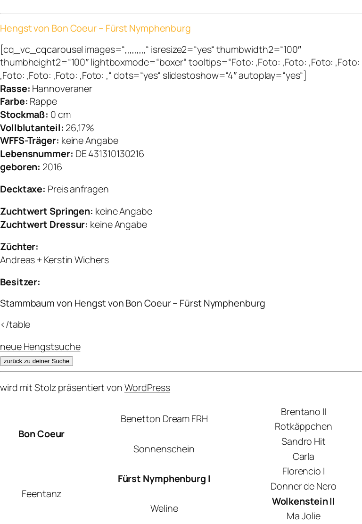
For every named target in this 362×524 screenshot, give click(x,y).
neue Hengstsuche (40, 346)
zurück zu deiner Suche (36, 361)
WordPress (147, 387)
